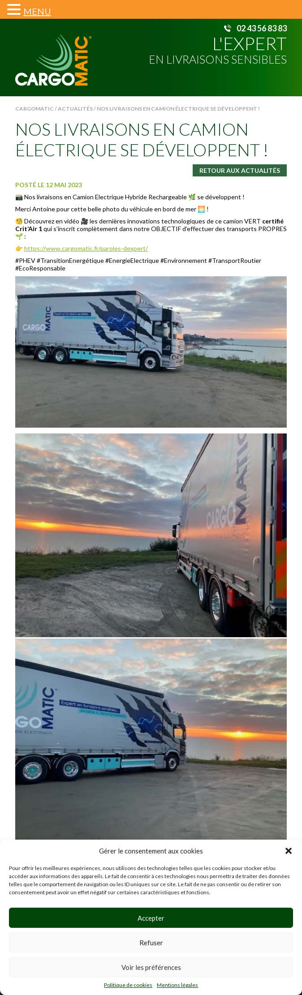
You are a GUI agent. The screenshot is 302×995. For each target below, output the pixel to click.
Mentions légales (177, 985)
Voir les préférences (151, 967)
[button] (288, 850)
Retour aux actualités (239, 170)
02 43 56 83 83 (262, 28)
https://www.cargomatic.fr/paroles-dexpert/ (86, 248)
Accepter (151, 918)
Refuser (151, 943)
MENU (37, 11)
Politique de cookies (128, 985)
